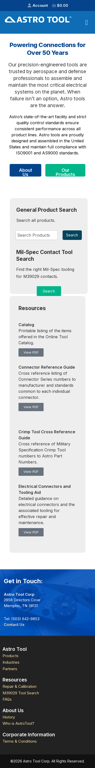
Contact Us (14, 624)
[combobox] (37, 235)
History (9, 717)
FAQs (7, 699)
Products (10, 655)
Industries (11, 662)
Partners (10, 668)
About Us (25, 172)
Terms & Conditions (20, 741)
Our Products (65, 172)
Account (40, 5)
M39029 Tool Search (21, 693)
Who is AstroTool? (18, 723)
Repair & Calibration (19, 686)
